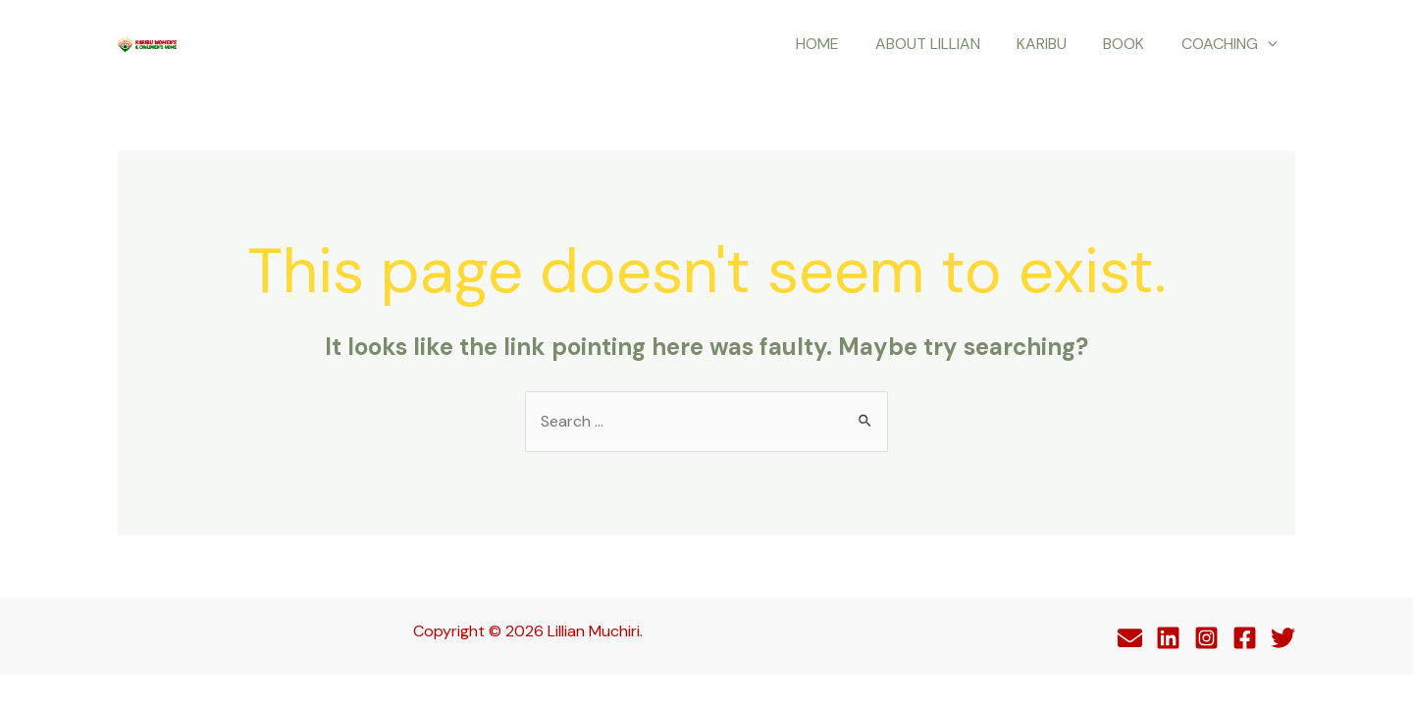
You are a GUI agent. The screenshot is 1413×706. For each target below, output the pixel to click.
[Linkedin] (1168, 638)
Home (840, 43)
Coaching (1231, 44)
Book (1131, 43)
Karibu (1054, 43)
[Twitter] (1283, 638)
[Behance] (1130, 638)
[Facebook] (1244, 638)
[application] (1270, 44)
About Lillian (945, 43)
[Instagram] (1206, 638)
